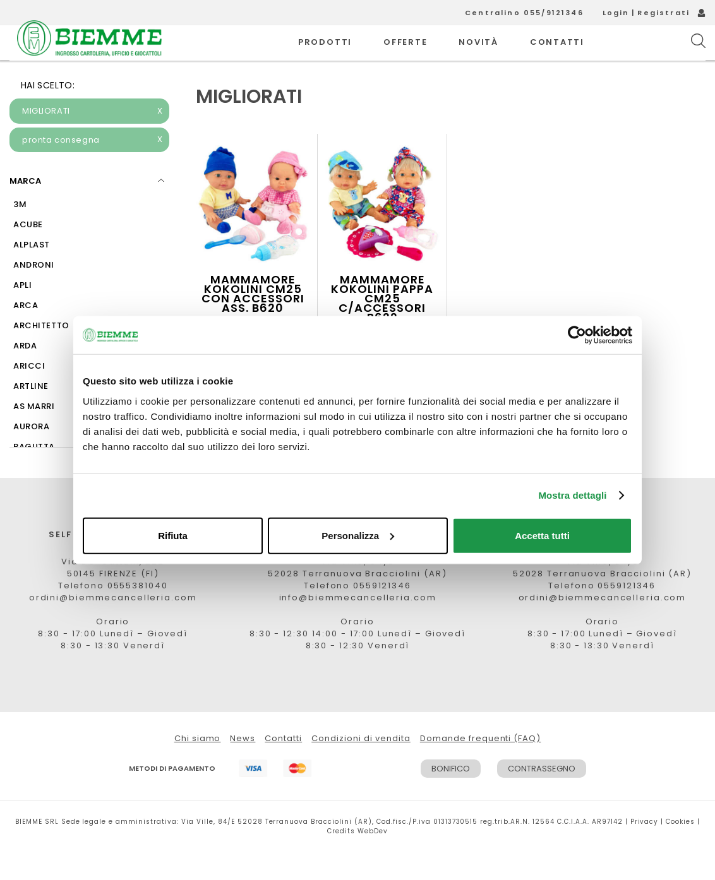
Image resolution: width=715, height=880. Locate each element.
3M (20, 233)
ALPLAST (31, 273)
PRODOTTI (325, 56)
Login (616, 13)
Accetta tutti (542, 535)
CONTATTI (557, 56)
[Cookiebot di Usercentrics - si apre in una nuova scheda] (577, 335)
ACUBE (28, 253)
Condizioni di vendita (361, 767)
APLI (22, 313)
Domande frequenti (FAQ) (480, 767)
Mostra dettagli (572, 495)
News (242, 767)
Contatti (283, 767)
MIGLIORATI (92, 139)
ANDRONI (33, 293)
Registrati (663, 13)
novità (478, 56)
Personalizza (357, 535)
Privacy (644, 850)
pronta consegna (92, 168)
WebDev (373, 859)
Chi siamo (197, 767)
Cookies (680, 850)
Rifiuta (173, 535)
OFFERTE (405, 56)
